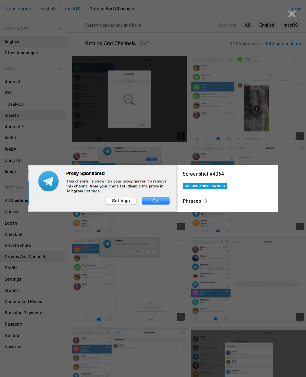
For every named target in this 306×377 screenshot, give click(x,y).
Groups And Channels (205, 186)
